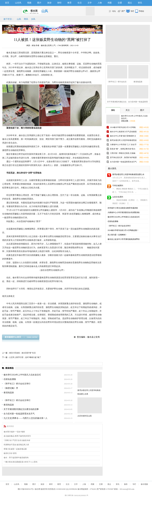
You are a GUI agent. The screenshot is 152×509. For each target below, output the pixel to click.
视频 (29, 3)
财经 (59, 3)
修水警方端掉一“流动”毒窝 (14, 432)
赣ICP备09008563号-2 (26, 489)
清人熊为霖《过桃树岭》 (117, 235)
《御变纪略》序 (11, 388)
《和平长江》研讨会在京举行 (17, 384)
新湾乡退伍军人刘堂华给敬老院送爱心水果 (123, 140)
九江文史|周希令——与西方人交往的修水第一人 (25, 418)
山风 (19, 19)
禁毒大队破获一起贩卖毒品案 (15, 449)
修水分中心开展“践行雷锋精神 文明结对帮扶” (123, 136)
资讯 (140, 3)
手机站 (141, 11)
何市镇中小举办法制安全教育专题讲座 (123, 208)
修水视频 (144, 484)
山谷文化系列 (117, 197)
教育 (69, 3)
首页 (7, 3)
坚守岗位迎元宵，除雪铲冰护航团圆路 (123, 158)
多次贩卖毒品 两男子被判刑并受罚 (17, 436)
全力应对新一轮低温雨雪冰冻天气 (19, 414)
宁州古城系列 (117, 186)
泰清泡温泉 (9, 392)
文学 (90, 3)
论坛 (114, 11)
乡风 (33, 19)
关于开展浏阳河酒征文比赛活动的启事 (21, 409)
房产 (123, 11)
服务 (7, 8)
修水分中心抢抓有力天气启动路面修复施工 (123, 132)
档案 (110, 3)
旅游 (49, 3)
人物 (100, 3)
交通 (120, 3)
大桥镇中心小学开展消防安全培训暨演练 (124, 212)
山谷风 (18, 3)
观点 (130, 3)
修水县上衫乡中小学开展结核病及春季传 (124, 239)
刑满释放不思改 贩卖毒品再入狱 (16, 445)
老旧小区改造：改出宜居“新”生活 (22, 353)
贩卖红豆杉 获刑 (10, 453)
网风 (26, 19)
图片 (39, 3)
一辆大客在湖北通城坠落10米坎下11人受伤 (20, 462)
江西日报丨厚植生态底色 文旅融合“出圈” (122, 153)
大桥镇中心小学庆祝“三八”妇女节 (123, 145)
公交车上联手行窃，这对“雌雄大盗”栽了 (25, 357)
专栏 (17, 8)
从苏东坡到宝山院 (84, 416)
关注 (128, 110)
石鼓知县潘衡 (10, 379)
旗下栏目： (9, 19)
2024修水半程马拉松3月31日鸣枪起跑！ (123, 127)
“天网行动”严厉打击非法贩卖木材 (17, 440)
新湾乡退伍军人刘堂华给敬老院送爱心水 (128, 174)
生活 (79, 3)
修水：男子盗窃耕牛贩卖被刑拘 (16, 458)
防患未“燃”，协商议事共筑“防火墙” (122, 149)
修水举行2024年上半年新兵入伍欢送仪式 (22, 375)
